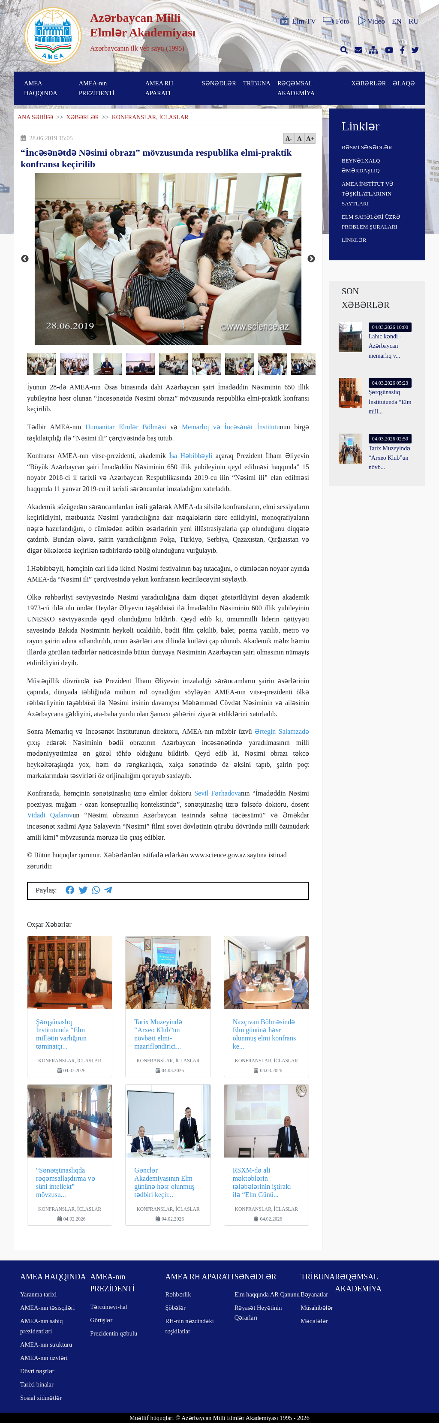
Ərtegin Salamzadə (282, 731)
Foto (336, 21)
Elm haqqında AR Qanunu (267, 1294)
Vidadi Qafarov (49, 815)
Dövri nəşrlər (37, 1371)
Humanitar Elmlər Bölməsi (125, 427)
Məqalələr (314, 1320)
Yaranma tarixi (38, 1294)
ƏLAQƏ (404, 83)
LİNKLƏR (354, 240)
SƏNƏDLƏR (219, 83)
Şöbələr (175, 1307)
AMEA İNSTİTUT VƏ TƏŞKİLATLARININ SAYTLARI (368, 194)
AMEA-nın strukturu (46, 1344)
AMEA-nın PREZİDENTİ (96, 88)
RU (414, 21)
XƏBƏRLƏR (368, 83)
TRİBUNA (257, 83)
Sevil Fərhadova (217, 793)
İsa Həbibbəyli (190, 455)
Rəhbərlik (178, 1294)
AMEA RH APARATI (159, 88)
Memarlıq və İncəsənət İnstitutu (231, 427)
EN (397, 21)
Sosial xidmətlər (41, 1397)
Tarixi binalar (37, 1384)
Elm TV (297, 21)
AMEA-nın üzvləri (44, 1357)
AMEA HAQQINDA (40, 88)
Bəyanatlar (314, 1294)
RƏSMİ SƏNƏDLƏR (367, 147)
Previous (25, 259)
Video (370, 21)
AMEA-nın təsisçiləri (47, 1307)
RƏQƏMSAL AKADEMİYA (296, 88)
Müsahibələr (317, 1307)
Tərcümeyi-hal (108, 1306)
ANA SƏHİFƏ (35, 117)
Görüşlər (101, 1320)
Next (311, 259)
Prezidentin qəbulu (113, 1333)
